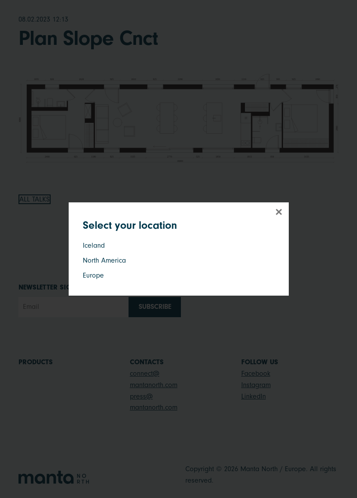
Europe (93, 275)
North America (104, 260)
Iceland (94, 245)
